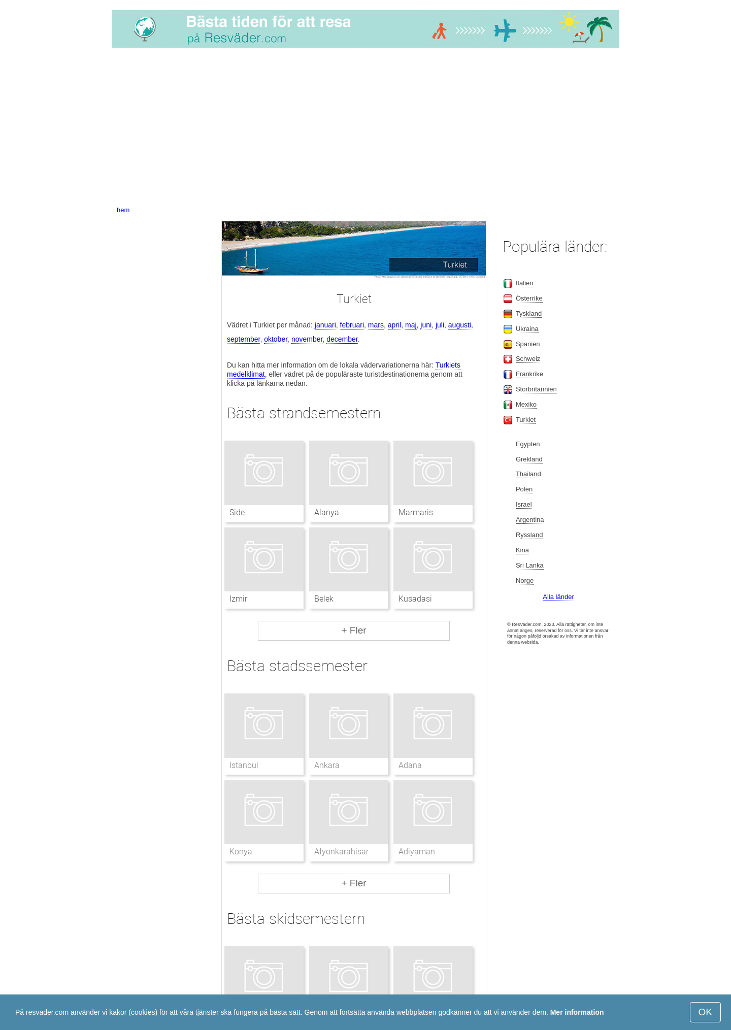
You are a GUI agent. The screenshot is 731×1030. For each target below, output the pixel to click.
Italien (525, 283)
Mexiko (526, 404)
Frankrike (529, 374)
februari (352, 325)
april (394, 325)
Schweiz (528, 358)
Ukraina (527, 329)
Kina (522, 550)
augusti (459, 325)
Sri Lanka (530, 565)
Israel (524, 504)
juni (425, 325)
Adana (410, 765)
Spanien (528, 344)
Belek (324, 599)
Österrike (529, 298)
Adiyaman (416, 851)
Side (237, 512)
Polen (524, 489)
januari (325, 325)
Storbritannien (536, 389)
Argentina (530, 519)
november (306, 339)
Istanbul (243, 765)
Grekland (529, 459)
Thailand (528, 474)
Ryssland (529, 535)
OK (705, 1012)
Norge (525, 580)
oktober (275, 339)
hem (123, 210)
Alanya (326, 512)
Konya (240, 851)
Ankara (327, 765)
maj (411, 325)
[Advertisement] (365, 128)
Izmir (238, 599)
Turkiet (526, 419)
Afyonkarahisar (341, 851)
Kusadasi (415, 599)
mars (376, 325)
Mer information (577, 1012)
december (341, 339)
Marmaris (415, 512)
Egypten (528, 444)
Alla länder (558, 597)
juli (440, 325)
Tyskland (529, 313)
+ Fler (353, 630)
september (243, 339)
